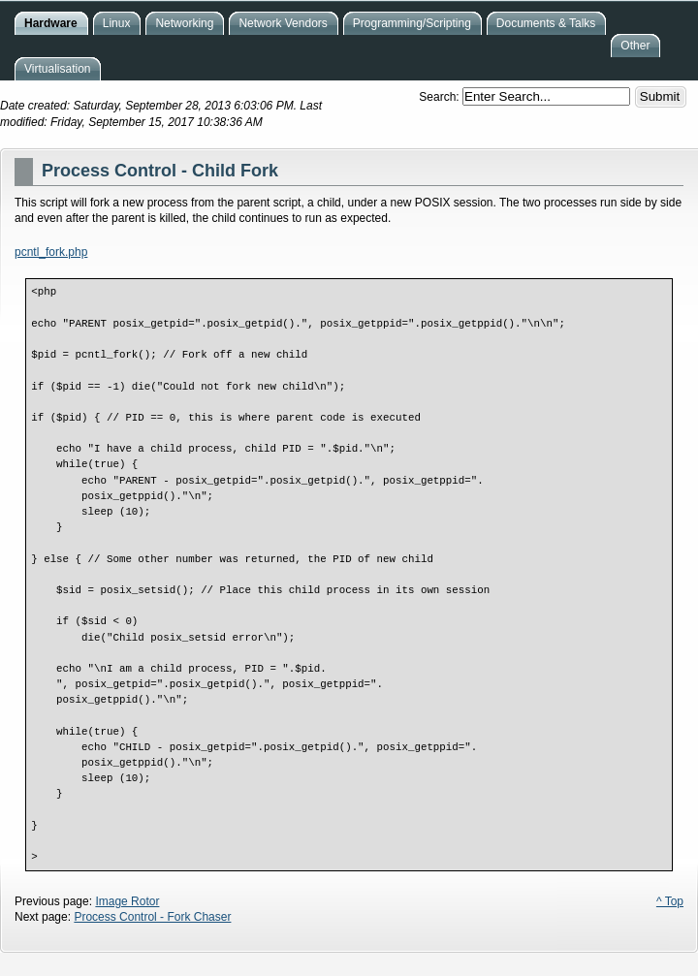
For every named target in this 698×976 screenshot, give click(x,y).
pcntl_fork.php (51, 252)
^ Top (669, 901)
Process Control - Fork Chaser (152, 917)
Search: (440, 97)
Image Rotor (127, 901)
